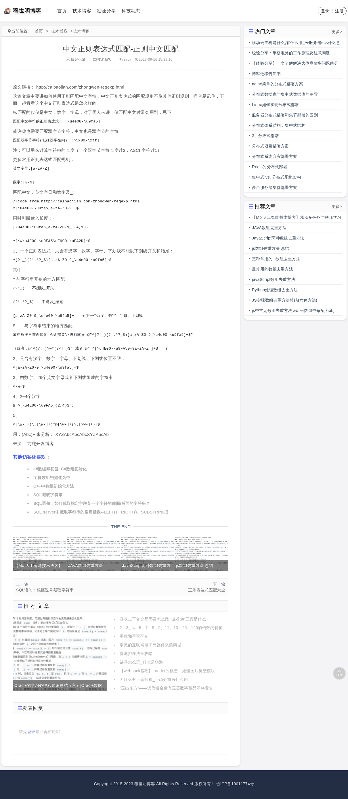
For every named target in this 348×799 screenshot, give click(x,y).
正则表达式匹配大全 (206, 590)
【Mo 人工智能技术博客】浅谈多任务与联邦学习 (296, 217)
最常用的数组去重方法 (272, 269)
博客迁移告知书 (266, 73)
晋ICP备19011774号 (235, 783)
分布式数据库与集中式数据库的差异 (285, 94)
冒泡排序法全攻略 (136, 653)
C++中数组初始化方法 (53, 486)
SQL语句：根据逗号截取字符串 (45, 590)
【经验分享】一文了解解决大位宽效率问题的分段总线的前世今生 (295, 64)
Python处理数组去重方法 (275, 290)
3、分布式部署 (265, 135)
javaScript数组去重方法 (273, 279)
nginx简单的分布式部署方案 (277, 84)
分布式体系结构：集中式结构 (278, 125)
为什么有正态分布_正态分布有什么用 (154, 679)
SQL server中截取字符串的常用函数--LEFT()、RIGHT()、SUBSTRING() (100, 512)
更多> (337, 31)
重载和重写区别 (134, 636)
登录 (325, 11)
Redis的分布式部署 (269, 166)
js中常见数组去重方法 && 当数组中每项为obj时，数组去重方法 (293, 312)
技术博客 (81, 10)
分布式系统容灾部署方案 (274, 156)
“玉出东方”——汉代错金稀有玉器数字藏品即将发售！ (168, 688)
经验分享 (106, 10)
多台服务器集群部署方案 (274, 187)
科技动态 (130, 10)
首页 (62, 10)
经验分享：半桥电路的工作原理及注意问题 (291, 53)
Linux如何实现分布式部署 (275, 104)
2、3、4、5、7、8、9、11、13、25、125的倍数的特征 (171, 627)
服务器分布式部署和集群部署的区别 (285, 115)
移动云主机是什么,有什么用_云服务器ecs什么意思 (296, 44)
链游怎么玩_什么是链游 (141, 662)
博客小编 (75, 60)
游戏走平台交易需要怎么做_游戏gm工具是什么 (163, 619)
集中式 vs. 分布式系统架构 (276, 177)
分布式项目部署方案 (270, 146)
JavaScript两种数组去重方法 (278, 238)
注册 (339, 11)
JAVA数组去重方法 (269, 227)
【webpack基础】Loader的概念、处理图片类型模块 (167, 670)
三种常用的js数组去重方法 (276, 258)
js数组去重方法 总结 (270, 248)
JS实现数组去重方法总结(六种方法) (284, 300)
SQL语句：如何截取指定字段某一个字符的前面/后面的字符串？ (91, 503)
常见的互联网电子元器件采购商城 (150, 645)
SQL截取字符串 (47, 495)
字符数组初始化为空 (51, 477)
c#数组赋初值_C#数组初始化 (60, 469)
